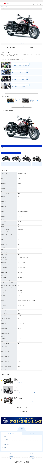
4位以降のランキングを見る (21, 407)
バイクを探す (20, 382)
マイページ (37, 4)
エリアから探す (4, 447)
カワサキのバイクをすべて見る (21, 106)
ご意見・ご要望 (10, 456)
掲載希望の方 (32, 456)
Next (37, 100)
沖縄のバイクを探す (11, 433)
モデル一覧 (11, 152)
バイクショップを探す (5, 444)
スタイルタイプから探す (6, 441)
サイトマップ (32, 458)
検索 (33, 4)
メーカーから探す (5, 439)
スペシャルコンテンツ (32, 433)
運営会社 (11, 458)
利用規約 (11, 453)
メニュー (41, 4)
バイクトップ (4, 436)
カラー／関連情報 (32, 152)
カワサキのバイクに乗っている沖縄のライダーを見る (21, 91)
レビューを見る (33, 392)
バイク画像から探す (5, 449)
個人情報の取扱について (32, 453)
